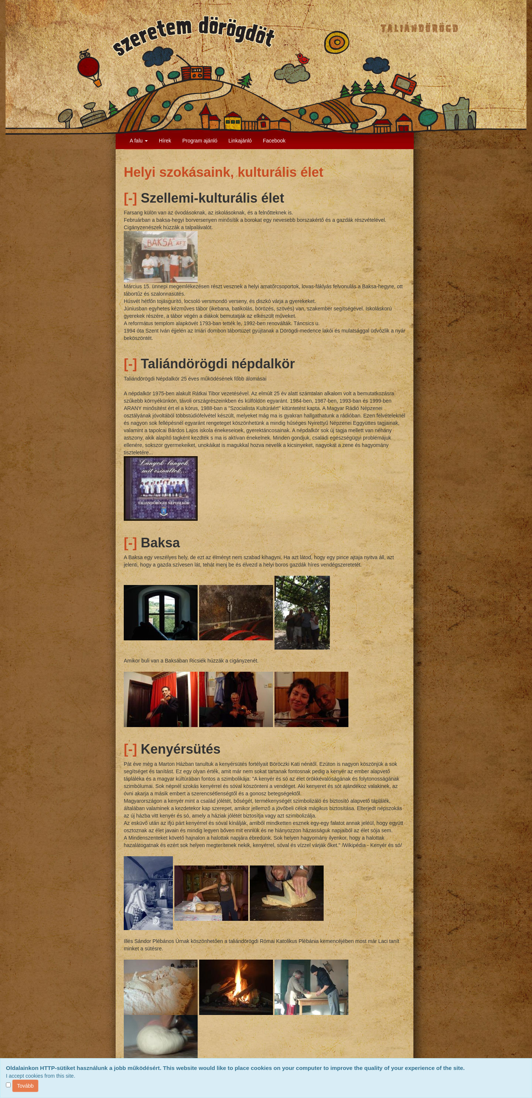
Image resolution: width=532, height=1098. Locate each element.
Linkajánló (240, 141)
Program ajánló (199, 141)
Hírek (165, 141)
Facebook (274, 141)
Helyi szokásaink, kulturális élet (223, 172)
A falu (139, 141)
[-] (130, 198)
